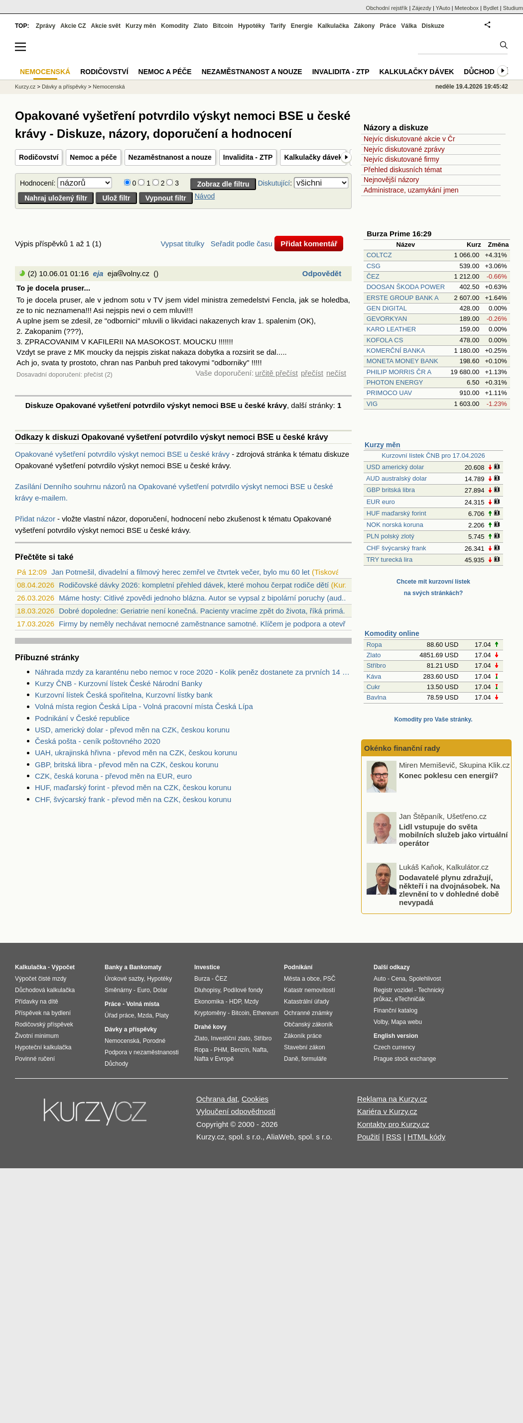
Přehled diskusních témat (403, 170)
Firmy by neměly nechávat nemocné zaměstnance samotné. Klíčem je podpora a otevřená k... (214, 623)
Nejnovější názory (391, 180)
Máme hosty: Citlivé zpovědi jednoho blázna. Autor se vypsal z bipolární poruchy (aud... (203, 598)
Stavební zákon (304, 1047)
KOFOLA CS (385, 340)
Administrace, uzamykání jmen (411, 190)
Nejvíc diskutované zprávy (404, 149)
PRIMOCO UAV (389, 393)
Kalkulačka (333, 25)
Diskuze (433, 25)
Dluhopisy (207, 990)
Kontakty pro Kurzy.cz (393, 1124)
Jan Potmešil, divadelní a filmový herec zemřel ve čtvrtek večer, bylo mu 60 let (180, 572)
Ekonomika (209, 1001)
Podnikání (298, 967)
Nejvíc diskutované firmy (401, 159)
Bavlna (377, 697)
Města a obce (302, 978)
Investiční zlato (230, 1038)
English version (396, 1035)
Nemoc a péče (93, 157)
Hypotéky (251, 25)
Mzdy (252, 1001)
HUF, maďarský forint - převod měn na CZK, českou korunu (133, 787)
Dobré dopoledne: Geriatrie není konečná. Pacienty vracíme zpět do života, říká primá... (204, 611)
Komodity (174, 25)
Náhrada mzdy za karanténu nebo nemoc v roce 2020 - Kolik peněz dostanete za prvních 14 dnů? (193, 672)
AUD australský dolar (396, 478)
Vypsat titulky (182, 243)
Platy (162, 1015)
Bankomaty (145, 967)
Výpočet (63, 967)
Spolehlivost (425, 978)
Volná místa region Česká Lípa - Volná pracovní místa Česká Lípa (144, 706)
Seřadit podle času (241, 243)
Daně (291, 1058)
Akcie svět (106, 25)
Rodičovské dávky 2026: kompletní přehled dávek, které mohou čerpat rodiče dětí (194, 585)
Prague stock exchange (405, 1058)
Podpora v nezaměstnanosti (142, 1052)
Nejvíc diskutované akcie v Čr (409, 139)
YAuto (443, 8)
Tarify (278, 25)
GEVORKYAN (387, 318)
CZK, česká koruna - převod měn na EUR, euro (113, 776)
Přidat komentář (308, 243)
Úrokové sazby (124, 978)
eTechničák (410, 999)
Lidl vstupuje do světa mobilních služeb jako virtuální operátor (453, 834)
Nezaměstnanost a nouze (170, 157)
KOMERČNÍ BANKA (396, 350)
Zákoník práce (303, 1035)
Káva (374, 676)
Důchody (116, 1063)
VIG (372, 403)
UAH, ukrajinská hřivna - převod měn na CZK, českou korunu (136, 752)
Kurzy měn (382, 445)
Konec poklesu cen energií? (448, 775)
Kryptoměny (210, 1013)
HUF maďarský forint (396, 513)
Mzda (144, 1015)
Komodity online (392, 633)
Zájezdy (421, 8)
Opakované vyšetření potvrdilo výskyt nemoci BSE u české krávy (122, 454)
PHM (220, 1049)
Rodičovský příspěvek (44, 1024)
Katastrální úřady (306, 1001)
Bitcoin (223, 25)
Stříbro (376, 665)
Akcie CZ (73, 25)
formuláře (314, 1058)
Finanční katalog (395, 1010)
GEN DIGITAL (387, 308)
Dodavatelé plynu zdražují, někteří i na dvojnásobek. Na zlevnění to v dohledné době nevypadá (449, 890)
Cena (398, 978)
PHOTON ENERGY (395, 382)
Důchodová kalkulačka (45, 990)
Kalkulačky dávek (313, 157)
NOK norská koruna (395, 524)
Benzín (240, 1049)
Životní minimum (37, 1035)
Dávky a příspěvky (64, 87)
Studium (513, 8)
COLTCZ (379, 255)
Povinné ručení (35, 1058)
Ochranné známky (308, 1013)
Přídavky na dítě (36, 1001)
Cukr (373, 687)
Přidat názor (35, 518)
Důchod (479, 72)
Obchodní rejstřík (387, 8)
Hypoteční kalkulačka (43, 1047)
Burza (202, 978)
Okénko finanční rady (402, 748)
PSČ (329, 978)
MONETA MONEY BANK (402, 361)
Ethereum (265, 1013)
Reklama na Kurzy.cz (392, 1099)
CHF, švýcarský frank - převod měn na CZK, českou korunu (133, 799)
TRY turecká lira (389, 559)
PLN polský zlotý (390, 536)
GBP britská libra (391, 490)
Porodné (154, 1040)
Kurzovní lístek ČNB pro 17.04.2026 (433, 455)
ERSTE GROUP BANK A (402, 298)
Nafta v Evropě (214, 1058)
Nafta (260, 1049)
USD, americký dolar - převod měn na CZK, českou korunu (132, 729)
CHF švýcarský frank (396, 548)
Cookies (255, 1099)
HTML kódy (426, 1136)
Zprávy (45, 25)
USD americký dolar (395, 467)
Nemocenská (109, 87)
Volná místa (142, 1004)
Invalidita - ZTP (248, 157)
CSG (374, 266)
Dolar (160, 990)
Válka (408, 25)
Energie (302, 25)
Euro (143, 990)
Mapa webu (406, 1021)
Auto (380, 978)
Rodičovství (38, 157)
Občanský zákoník (308, 1024)
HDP (235, 1001)
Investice (207, 967)
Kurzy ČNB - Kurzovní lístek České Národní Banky (118, 683)
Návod (205, 196)
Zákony (364, 25)
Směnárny (118, 990)
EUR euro (381, 502)
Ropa (374, 644)
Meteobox (467, 8)
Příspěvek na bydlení (43, 1013)
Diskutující (274, 183)
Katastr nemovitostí (309, 990)
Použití (368, 1136)
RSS (393, 1136)
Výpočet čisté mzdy (40, 978)
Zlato (374, 655)
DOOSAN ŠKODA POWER (406, 287)
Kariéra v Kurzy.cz (387, 1111)
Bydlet (491, 8)
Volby (381, 1021)
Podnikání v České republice (82, 718)
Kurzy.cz (25, 87)
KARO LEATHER (391, 329)
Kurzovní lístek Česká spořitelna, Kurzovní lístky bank (124, 695)
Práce (388, 25)
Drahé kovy (210, 1026)
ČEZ (373, 276)
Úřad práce (119, 1015)
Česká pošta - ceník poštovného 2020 (97, 741)
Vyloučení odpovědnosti (235, 1111)
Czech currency (394, 1047)
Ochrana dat (217, 1099)
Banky (114, 967)
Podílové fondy (242, 990)
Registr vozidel (393, 990)
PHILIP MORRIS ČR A (399, 372)
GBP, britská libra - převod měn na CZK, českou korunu (126, 764)
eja (98, 273)
